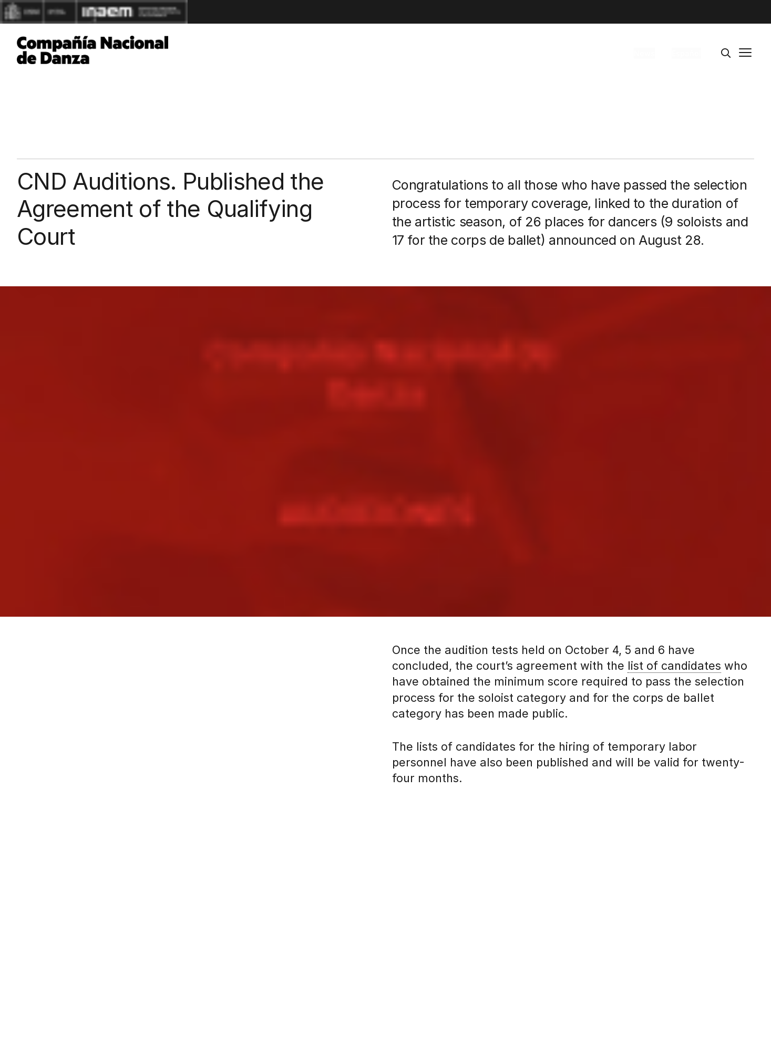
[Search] (726, 53)
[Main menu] (745, 53)
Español (686, 53)
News (644, 53)
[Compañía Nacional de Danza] (92, 50)
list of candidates (674, 665)
